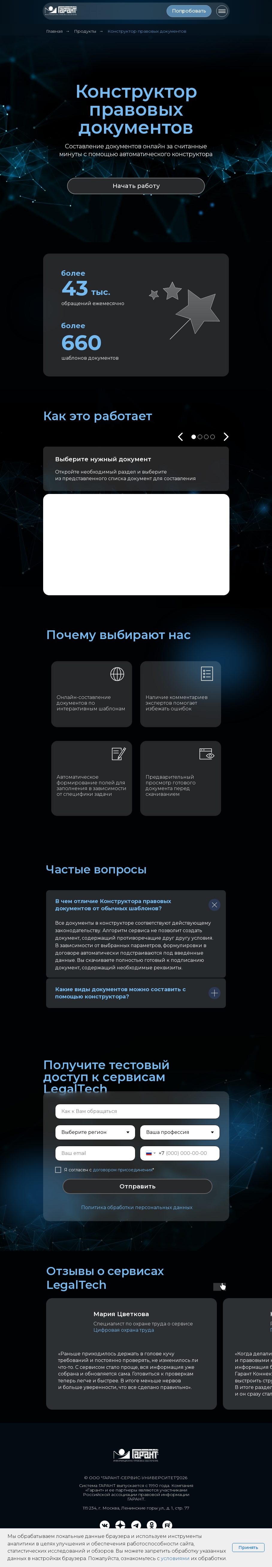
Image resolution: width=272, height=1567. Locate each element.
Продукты (85, 31)
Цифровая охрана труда (123, 1330)
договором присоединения (122, 1170)
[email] (95, 1153)
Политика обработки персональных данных (136, 1207)
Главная (54, 31)
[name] (137, 1111)
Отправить (137, 1186)
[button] (189, 11)
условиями (175, 1558)
